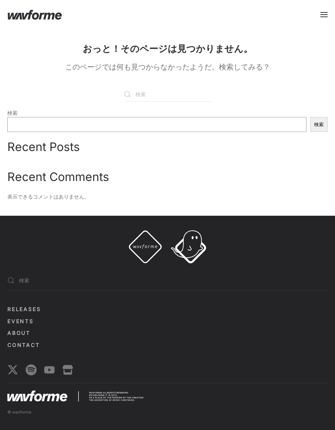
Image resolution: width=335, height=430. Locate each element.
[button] (324, 14)
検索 (12, 113)
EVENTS (20, 321)
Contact (23, 345)
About (18, 333)
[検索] (168, 94)
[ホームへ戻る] (34, 14)
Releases (24, 309)
